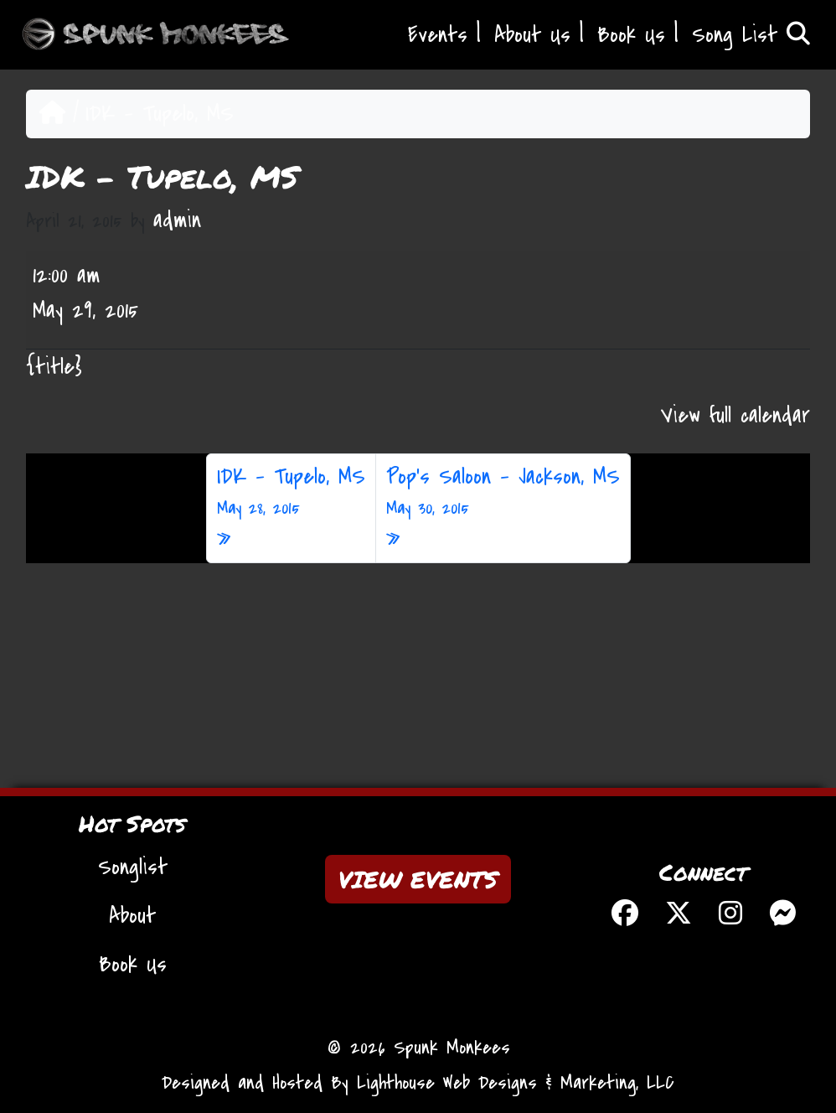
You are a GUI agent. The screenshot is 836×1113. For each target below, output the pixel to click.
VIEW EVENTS (418, 879)
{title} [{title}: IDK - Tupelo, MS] (54, 367)
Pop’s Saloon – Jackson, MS (503, 492)
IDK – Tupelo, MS (291, 492)
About (132, 916)
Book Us (631, 35)
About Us (532, 35)
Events (437, 35)
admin (177, 220)
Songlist (133, 867)
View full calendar (735, 416)
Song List (751, 35)
